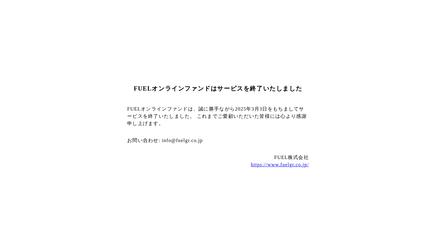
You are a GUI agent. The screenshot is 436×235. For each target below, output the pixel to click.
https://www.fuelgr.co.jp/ (280, 164)
